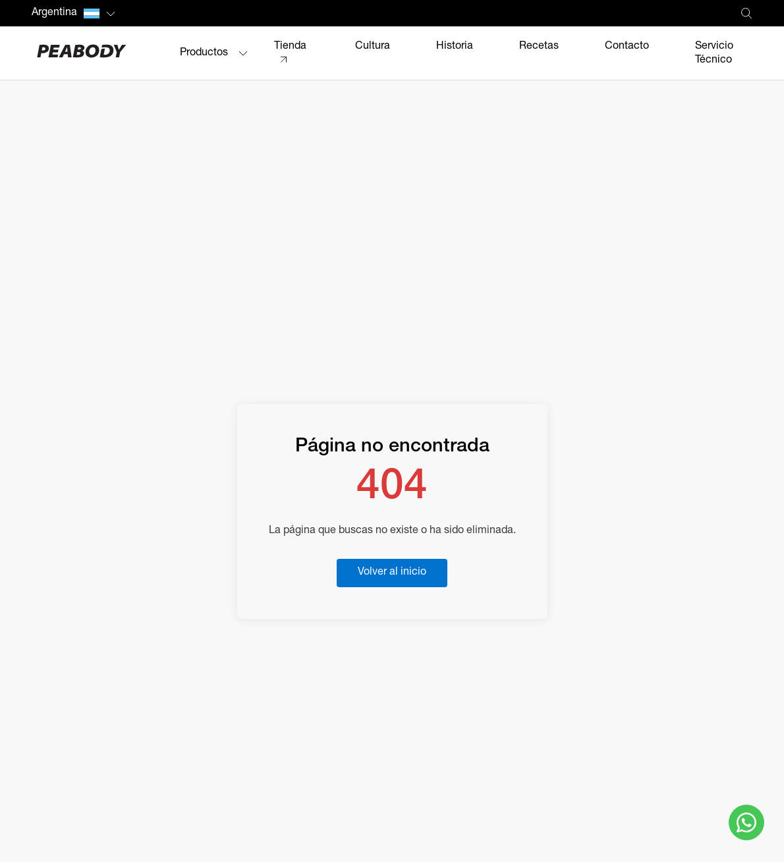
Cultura (372, 47)
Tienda (290, 47)
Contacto (627, 47)
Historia (454, 47)
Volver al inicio (392, 572)
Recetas (539, 47)
